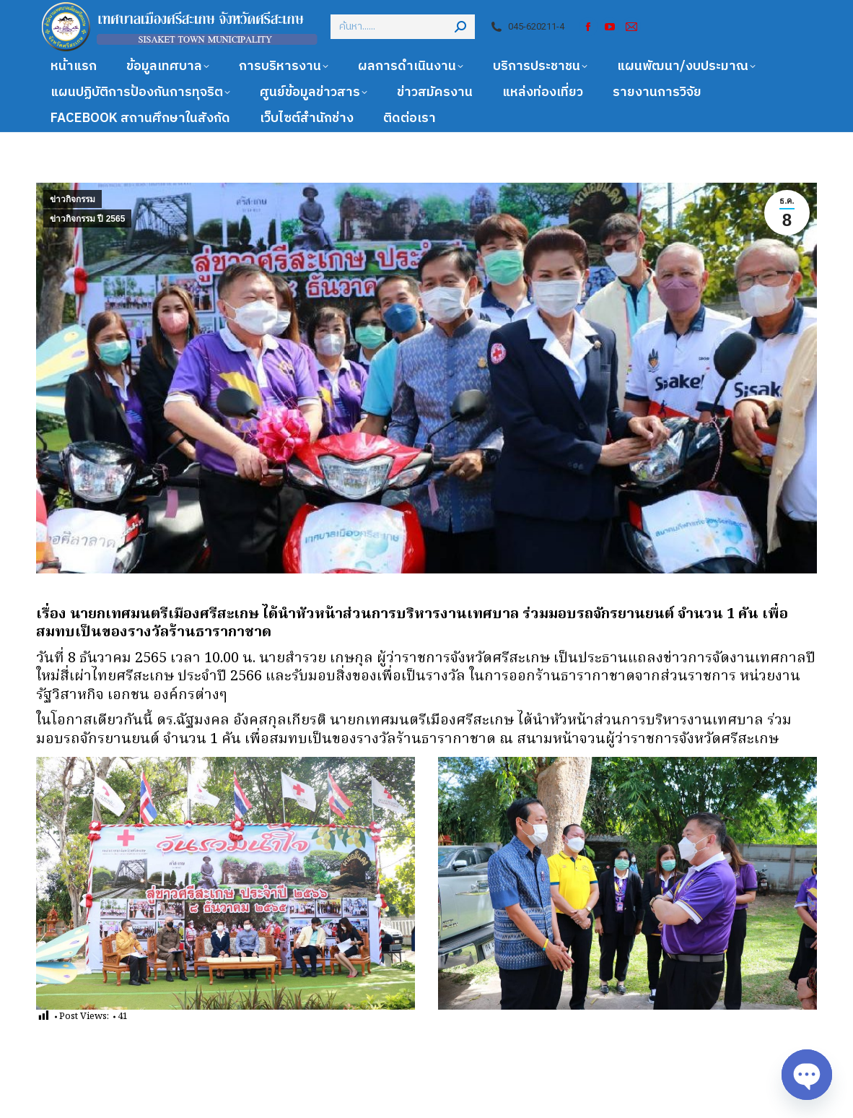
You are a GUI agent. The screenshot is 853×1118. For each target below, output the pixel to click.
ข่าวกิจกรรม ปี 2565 (87, 219)
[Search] (403, 26)
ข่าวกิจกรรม (72, 199)
